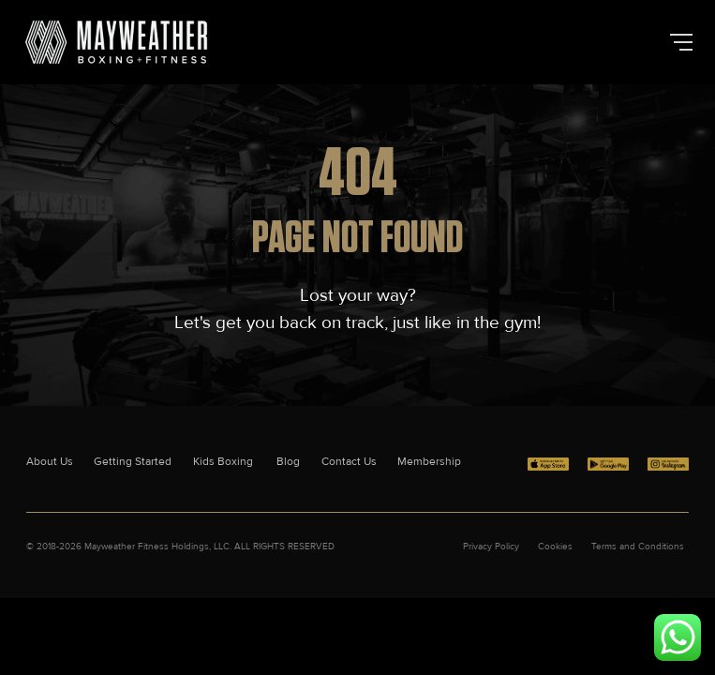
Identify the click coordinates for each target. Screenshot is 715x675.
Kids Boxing (224, 462)
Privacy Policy (491, 546)
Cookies (555, 546)
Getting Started (132, 462)
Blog (288, 462)
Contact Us (349, 462)
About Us (49, 462)
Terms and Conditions (637, 546)
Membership (429, 462)
